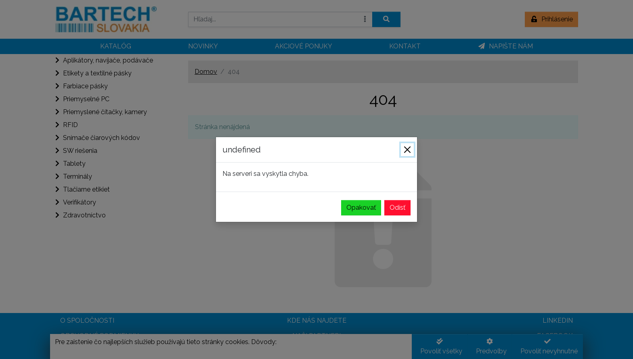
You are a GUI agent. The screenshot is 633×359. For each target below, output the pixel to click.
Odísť (397, 207)
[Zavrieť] (407, 149)
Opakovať (361, 207)
